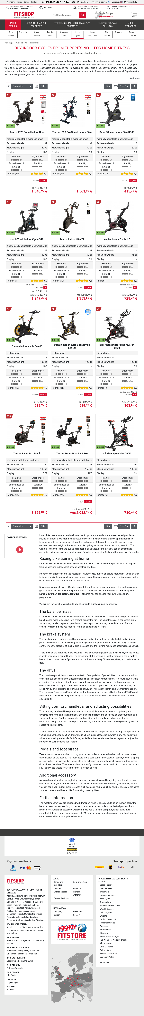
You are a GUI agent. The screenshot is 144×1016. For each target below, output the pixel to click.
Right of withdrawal (78, 893)
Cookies (57, 888)
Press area (77, 911)
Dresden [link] (20, 902)
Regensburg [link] (12, 917)
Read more (134, 80)
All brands (104, 963)
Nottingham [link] (12, 933)
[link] (13, 868)
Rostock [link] (21, 917)
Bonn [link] (9, 899)
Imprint (19, 2)
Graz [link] (9, 940)
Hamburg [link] (34, 905)
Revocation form (61, 898)
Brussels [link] (18, 968)
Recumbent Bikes (107, 923)
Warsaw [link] (10, 990)
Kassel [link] (37, 908)
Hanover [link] (10, 908)
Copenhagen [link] (12, 982)
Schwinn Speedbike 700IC (117, 456)
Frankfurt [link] (17, 905)
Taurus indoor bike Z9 (72, 242)
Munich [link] (20, 914)
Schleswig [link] (11, 920)
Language (117, 2)
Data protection (80, 882)
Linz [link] (33, 940)
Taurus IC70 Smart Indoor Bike (27, 134)
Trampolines (105, 902)
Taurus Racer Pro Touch (26, 456)
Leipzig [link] (26, 911)
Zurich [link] (30, 961)
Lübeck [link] (33, 911)
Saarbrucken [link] (31, 917)
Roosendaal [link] (22, 954)
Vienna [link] (10, 943)
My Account (130, 2)
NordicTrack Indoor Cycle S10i (27, 242)
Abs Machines (106, 943)
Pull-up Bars (105, 950)
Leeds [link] (18, 927)
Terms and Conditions (58, 883)
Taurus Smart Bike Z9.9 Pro (72, 456)
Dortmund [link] (11, 902)
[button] (134, 89)
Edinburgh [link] (11, 930)
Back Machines (106, 947)
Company (11, 2)
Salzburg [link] (40, 940)
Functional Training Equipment (113, 940)
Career (26, 2)
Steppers (104, 933)
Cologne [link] (18, 911)
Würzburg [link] (40, 920)
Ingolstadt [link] (19, 908)
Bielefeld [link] (33, 896)
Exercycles (104, 926)
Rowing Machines (107, 895)
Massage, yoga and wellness (107, 27)
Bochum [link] (41, 896)
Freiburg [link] (25, 905)
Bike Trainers (105, 930)
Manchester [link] (38, 930)
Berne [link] (14, 961)
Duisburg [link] (39, 902)
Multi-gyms (105, 899)
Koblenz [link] (10, 911)
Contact (34, 2)
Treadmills (104, 892)
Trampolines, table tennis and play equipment (72, 27)
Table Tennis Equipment (110, 905)
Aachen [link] (10, 896)
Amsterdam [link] (12, 951)
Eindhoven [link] (11, 954)
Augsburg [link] (18, 896)
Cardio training (13, 27)
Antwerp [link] (10, 968)
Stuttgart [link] (20, 920)
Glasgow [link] (20, 930)
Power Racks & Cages (109, 936)
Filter (43, 89)
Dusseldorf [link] (29, 902)
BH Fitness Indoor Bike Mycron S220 (116, 349)
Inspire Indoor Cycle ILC (117, 242)
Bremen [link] (36, 899)
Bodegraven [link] (23, 951)
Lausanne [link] (22, 961)
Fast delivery (48, 8)
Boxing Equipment (108, 919)
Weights (103, 916)
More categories (130, 27)
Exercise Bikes (106, 888)
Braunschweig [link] (26, 899)
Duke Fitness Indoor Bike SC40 (116, 134)
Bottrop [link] (15, 899)
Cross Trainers (106, 885)
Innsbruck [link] (16, 940)
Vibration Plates (107, 957)
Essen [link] (9, 905)
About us (77, 888)
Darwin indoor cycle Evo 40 (27, 349)
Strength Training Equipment (36, 27)
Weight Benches (107, 909)
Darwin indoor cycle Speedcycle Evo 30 (72, 349)
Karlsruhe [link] (29, 908)
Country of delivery (101, 2)
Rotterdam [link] (32, 954)
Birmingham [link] (27, 927)
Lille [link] (8, 975)
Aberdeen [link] (11, 927)
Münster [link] (27, 914)
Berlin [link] (26, 896)
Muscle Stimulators (108, 953)
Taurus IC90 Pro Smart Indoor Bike (72, 134)
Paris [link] (13, 975)
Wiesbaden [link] (30, 920)
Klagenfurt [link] (26, 940)
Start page (8, 46)
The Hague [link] (34, 951)
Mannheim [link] (11, 914)
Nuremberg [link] (37, 914)
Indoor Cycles (35, 46)
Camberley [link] (38, 927)
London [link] (28, 930)
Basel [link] (9, 961)
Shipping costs (60, 892)
